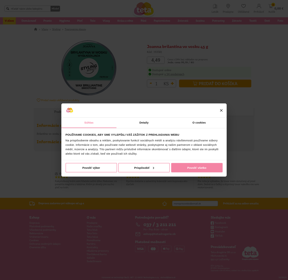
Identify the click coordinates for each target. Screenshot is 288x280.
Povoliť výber (91, 167)
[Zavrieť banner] (221, 110)
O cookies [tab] (199, 122)
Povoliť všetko (196, 167)
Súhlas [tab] (88, 122)
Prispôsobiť (144, 167)
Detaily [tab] (144, 122)
